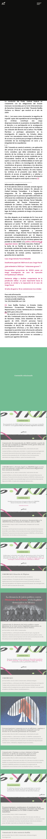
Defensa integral (31, 680)
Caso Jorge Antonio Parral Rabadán (18, 259)
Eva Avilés (7, 449)
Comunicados (22, 449)
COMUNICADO (7, 678)
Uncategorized (6, 837)
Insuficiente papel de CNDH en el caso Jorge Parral (23, 263)
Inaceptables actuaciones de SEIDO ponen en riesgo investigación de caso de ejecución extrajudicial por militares (23, 272)
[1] (38, 178)
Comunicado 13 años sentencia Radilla (16, 832)
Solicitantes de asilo (32, 449)
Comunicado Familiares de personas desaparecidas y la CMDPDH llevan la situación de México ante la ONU (22, 521)
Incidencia (5, 526)
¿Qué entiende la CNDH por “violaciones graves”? (23, 266)
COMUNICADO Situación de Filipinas (15, 574)
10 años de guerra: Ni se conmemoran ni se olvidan (23, 289)
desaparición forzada (33, 524)
